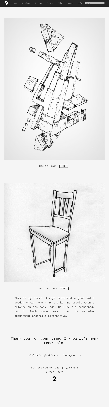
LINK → (63, 166)
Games (70, 3)
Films (60, 3)
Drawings (26, 3)
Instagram (69, 355)
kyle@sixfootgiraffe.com (43, 355)
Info (79, 3)
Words (14, 3)
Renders (38, 3)
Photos (50, 3)
